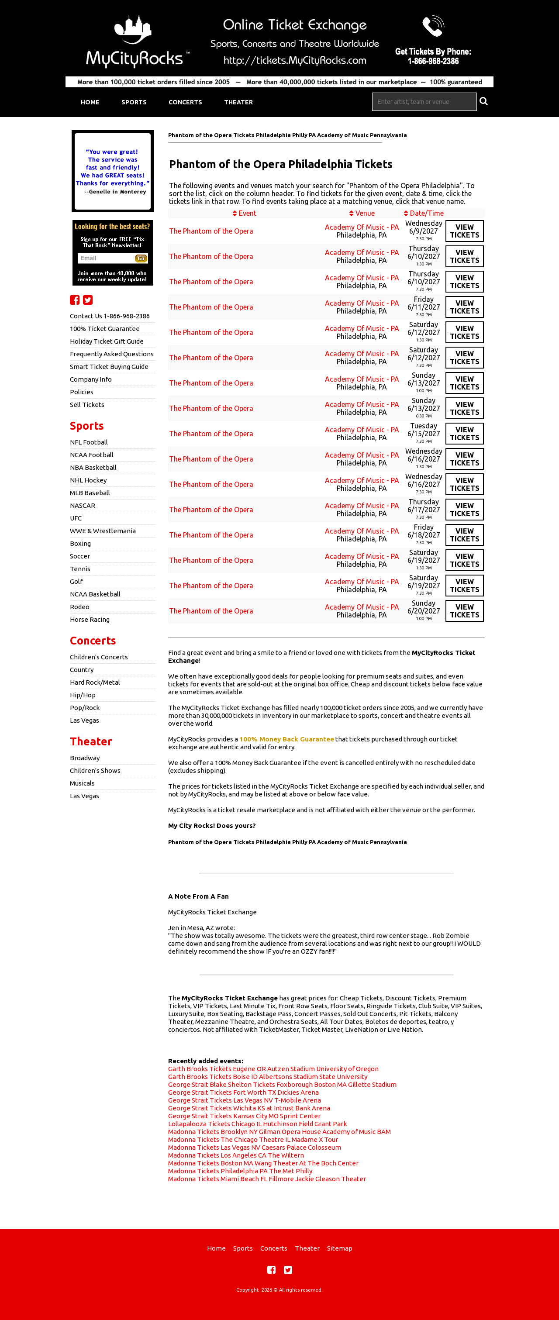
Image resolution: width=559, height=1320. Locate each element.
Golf (76, 581)
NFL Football (89, 442)
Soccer (80, 556)
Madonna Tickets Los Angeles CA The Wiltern (236, 1155)
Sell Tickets (87, 404)
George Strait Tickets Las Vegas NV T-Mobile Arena (244, 1100)
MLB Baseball (90, 492)
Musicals (82, 783)
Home (90, 102)
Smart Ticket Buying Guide (109, 366)
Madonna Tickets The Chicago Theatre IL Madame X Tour (253, 1139)
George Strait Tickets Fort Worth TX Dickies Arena (243, 1092)
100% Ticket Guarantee (105, 328)
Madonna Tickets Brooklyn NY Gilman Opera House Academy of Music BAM (279, 1131)
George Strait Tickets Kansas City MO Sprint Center (244, 1116)
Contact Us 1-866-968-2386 (110, 316)
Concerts (185, 102)
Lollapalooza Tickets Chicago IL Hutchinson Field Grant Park (257, 1123)
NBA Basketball (93, 467)
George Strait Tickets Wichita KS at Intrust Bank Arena (249, 1108)
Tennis (80, 568)
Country (81, 669)
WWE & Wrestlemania (103, 530)
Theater (238, 102)
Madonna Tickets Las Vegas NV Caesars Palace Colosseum (254, 1147)
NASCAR (82, 505)
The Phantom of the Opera (211, 231)
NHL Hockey (88, 480)
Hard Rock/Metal (95, 682)
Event (247, 213)
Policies (81, 392)
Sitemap (339, 1248)
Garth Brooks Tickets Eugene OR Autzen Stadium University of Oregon (273, 1068)
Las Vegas (84, 720)
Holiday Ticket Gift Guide (107, 341)
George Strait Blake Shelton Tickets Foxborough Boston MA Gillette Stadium (282, 1084)
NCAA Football (92, 454)
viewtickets (465, 231)
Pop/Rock (85, 707)
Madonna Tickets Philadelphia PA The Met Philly (240, 1171)
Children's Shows (95, 770)
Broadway (85, 758)
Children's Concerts (99, 657)
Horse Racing (90, 619)
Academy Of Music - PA (362, 227)
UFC (76, 518)
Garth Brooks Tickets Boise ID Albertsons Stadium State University (267, 1076)
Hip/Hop (83, 695)
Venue (365, 213)
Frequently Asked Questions (112, 354)
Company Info (91, 379)
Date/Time (427, 213)
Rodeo (80, 606)
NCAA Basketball (95, 594)
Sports (134, 102)
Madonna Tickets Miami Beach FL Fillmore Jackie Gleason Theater (267, 1178)
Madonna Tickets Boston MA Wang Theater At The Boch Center (263, 1163)
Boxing (80, 543)
